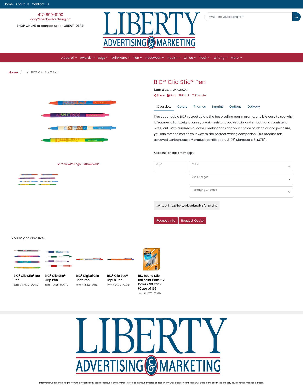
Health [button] (172, 57)
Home (8, 4)
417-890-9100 (50, 14)
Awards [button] (85, 57)
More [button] (235, 57)
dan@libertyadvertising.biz (50, 19)
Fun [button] (136, 57)
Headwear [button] (153, 57)
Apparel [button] (67, 57)
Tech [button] (203, 57)
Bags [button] (101, 57)
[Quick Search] (248, 16)
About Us (22, 4)
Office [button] (188, 57)
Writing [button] (219, 57)
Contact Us (40, 4)
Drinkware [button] (119, 57)
